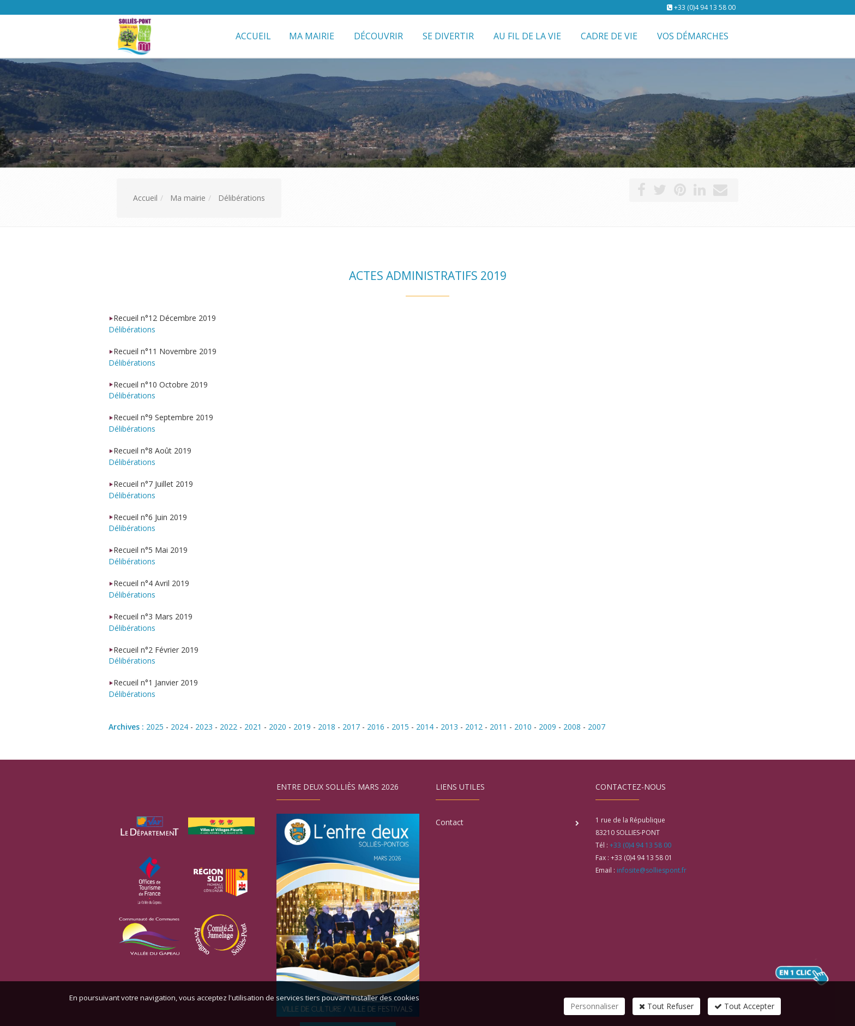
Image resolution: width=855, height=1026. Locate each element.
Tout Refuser (666, 1006)
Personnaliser (594, 1006)
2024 (179, 726)
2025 (155, 726)
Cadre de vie (609, 36)
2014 (424, 726)
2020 (277, 726)
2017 (351, 726)
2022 (228, 726)
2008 (572, 726)
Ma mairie (311, 36)
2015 (400, 726)
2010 (523, 726)
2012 (474, 726)
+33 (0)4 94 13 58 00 (705, 7)
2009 (547, 726)
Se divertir (448, 36)
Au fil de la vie (527, 36)
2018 (326, 726)
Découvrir (378, 36)
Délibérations (132, 329)
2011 (498, 726)
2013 (449, 726)
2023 (204, 726)
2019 (302, 726)
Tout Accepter (744, 1006)
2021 (253, 726)
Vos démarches (692, 36)
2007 (596, 726)
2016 (375, 726)
